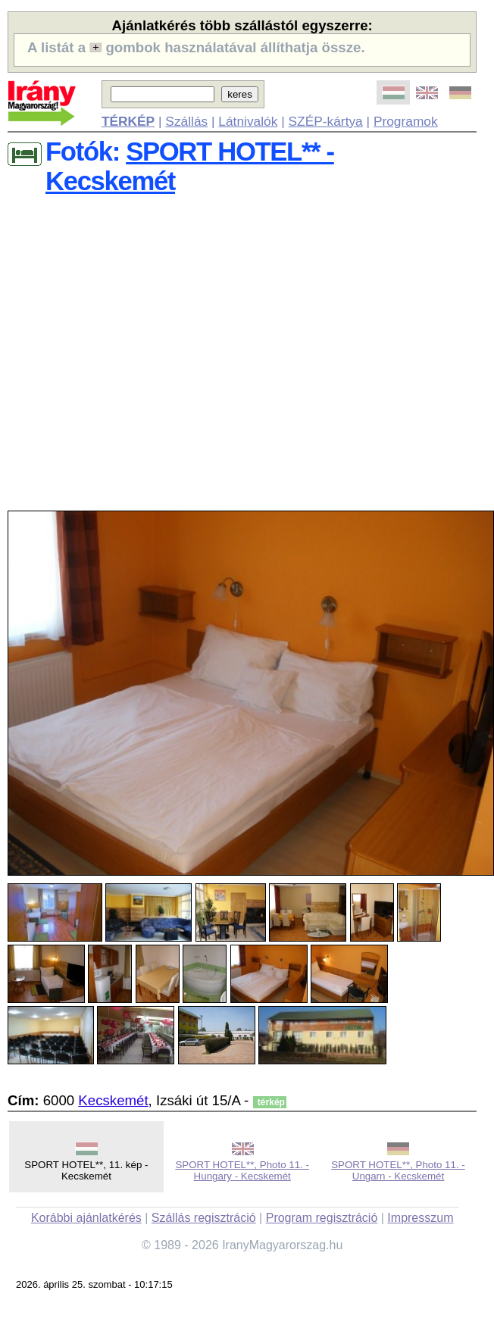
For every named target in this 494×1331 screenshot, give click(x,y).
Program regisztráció (322, 1217)
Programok (406, 121)
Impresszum (420, 1217)
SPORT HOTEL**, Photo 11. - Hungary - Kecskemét (242, 1170)
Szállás (186, 121)
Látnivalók (247, 121)
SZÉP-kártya (326, 121)
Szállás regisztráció (204, 1217)
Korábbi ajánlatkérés (86, 1217)
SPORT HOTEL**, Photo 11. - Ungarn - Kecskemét (398, 1170)
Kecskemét (113, 1100)
